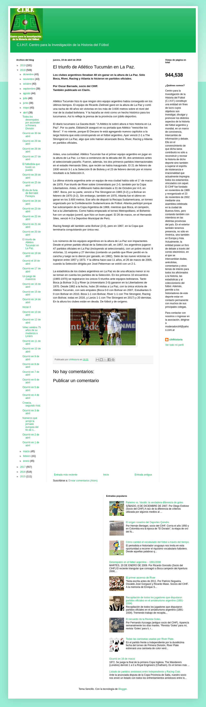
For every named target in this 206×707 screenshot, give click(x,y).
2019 (23, 65)
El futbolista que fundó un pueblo (31, 167)
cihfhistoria (176, 339)
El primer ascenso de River (140, 577)
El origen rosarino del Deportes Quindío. (147, 522)
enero (26, 461)
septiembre (29, 88)
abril (25, 112)
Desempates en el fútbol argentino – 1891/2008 (135, 562)
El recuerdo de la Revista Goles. (143, 619)
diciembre (28, 74)
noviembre (29, 79)
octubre (27, 83)
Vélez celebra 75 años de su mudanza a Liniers (31, 332)
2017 (23, 466)
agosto (27, 93)
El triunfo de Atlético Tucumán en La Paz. (30, 244)
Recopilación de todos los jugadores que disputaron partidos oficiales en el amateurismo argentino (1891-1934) (155, 600)
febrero (27, 456)
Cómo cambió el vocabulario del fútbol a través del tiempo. (157, 542)
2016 (23, 471)
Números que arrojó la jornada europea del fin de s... (30, 424)
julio (25, 98)
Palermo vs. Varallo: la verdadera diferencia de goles (154, 502)
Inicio (106, 474)
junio (26, 103)
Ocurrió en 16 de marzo (122, 658)
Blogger (122, 689)
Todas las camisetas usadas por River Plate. (150, 639)
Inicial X (26, 307)
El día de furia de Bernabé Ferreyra (30, 193)
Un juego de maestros (29, 278)
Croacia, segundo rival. (31, 404)
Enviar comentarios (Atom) (83, 480)
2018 (23, 70)
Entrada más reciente (65, 474)
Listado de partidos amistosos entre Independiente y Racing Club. (145, 671)
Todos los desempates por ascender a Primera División (31, 122)
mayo (26, 107)
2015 (23, 476)
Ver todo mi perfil (174, 344)
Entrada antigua (143, 474)
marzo (27, 451)
